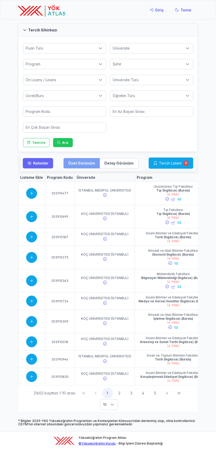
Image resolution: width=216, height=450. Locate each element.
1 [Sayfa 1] (107, 393)
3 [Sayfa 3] (131, 393)
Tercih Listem (170, 163)
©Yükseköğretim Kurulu (97, 443)
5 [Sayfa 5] (155, 393)
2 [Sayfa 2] (119, 393)
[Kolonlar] (38, 163)
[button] (108, 30)
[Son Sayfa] (179, 393)
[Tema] (183, 10)
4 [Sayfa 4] (143, 393)
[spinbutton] (64, 111)
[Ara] (63, 142)
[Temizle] (36, 142)
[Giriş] (156, 10)
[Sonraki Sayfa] (167, 393)
